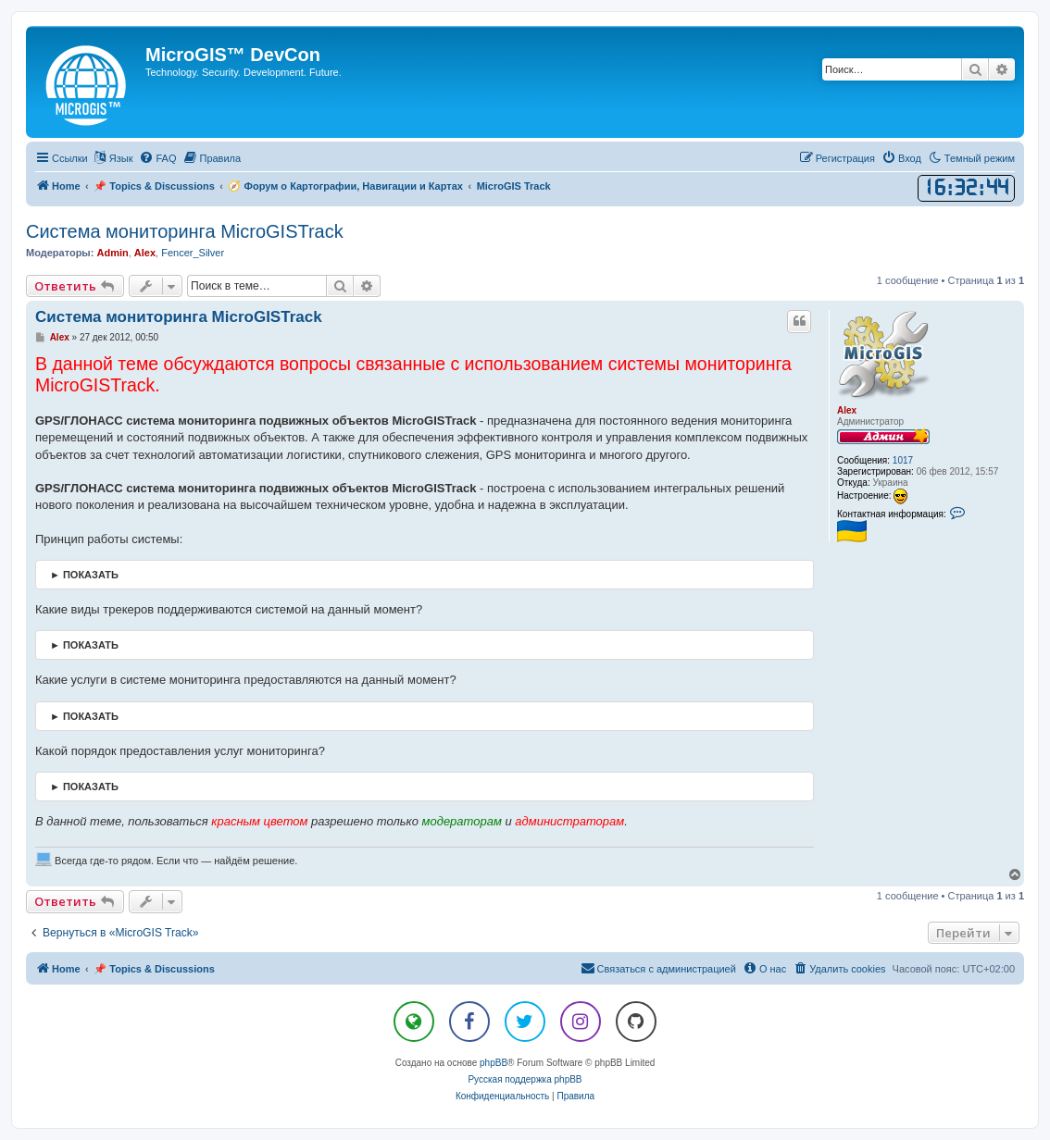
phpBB (493, 1063)
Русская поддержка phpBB (524, 1079)
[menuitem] (157, 158)
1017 (903, 460)
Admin (112, 252)
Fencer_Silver (192, 252)
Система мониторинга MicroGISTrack (185, 231)
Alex (145, 252)
